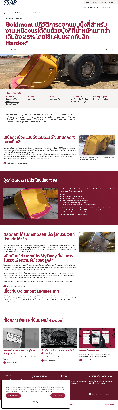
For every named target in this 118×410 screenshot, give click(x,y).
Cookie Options (110, 404)
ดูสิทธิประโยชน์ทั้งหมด (11, 362)
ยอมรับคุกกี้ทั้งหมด (20, 395)
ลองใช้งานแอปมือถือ (86, 360)
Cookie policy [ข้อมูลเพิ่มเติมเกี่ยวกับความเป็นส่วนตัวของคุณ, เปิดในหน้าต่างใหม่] (50, 391)
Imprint (72, 404)
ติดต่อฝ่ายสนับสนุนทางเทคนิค (99, 394)
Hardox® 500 (11, 104)
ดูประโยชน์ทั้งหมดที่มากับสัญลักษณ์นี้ (15, 286)
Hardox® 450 (11, 99)
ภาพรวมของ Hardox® (48, 360)
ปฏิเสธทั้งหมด (51, 395)
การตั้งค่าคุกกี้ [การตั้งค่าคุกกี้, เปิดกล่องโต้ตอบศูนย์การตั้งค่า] (35, 402)
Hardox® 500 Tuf (13, 102)
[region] (35, 394)
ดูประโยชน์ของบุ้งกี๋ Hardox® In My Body (16, 163)
